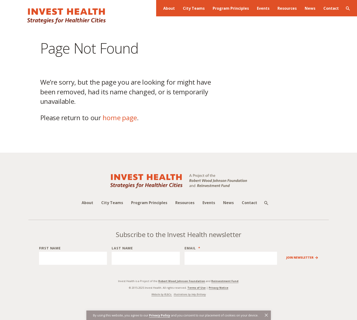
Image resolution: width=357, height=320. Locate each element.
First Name (50, 248)
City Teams (112, 202)
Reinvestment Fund (224, 281)
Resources (184, 202)
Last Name (122, 248)
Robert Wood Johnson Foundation (181, 281)
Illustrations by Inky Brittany (190, 294)
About (87, 202)
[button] (266, 315)
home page (120, 117)
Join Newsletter (299, 258)
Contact (249, 202)
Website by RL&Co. (161, 294)
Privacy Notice (218, 287)
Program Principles (149, 202)
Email (192, 248)
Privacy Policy (159, 315)
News (228, 202)
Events (209, 202)
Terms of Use (196, 287)
